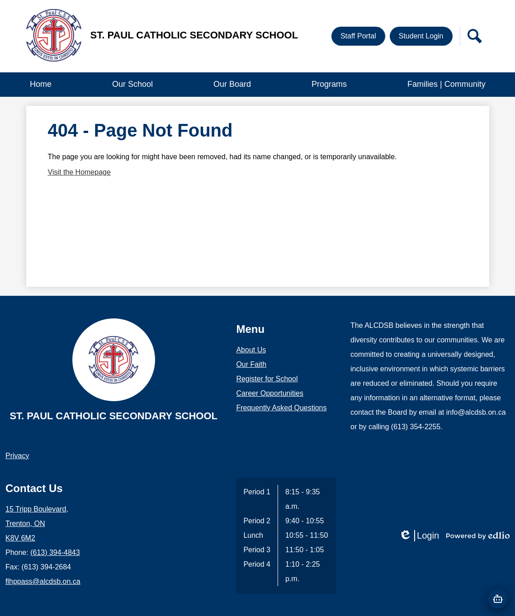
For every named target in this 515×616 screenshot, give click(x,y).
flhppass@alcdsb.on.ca (42, 581)
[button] (132, 84)
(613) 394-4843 (55, 552)
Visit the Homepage (79, 172)
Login (419, 535)
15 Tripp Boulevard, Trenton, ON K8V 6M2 (36, 523)
